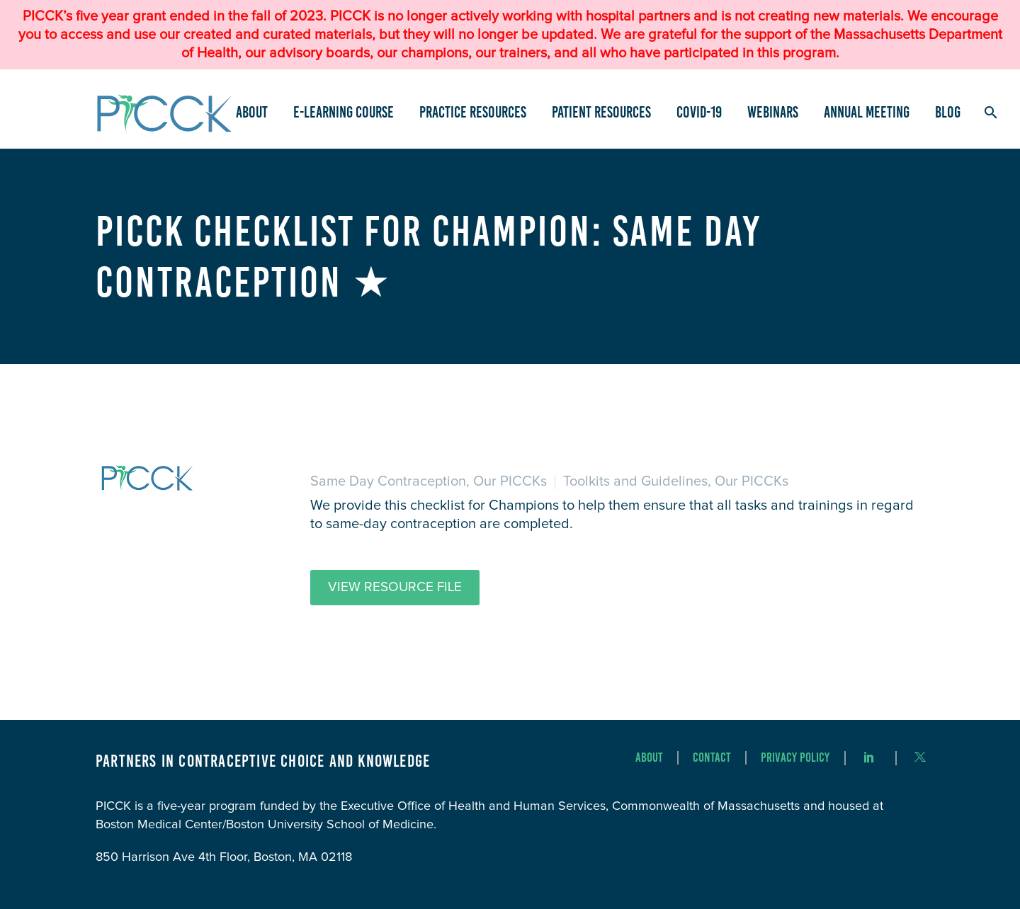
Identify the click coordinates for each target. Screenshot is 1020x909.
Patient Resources (601, 112)
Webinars (772, 112)
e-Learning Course (343, 112)
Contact (712, 758)
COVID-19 (699, 112)
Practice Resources (472, 112)
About (252, 112)
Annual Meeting (867, 112)
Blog (947, 112)
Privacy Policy (795, 758)
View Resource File (395, 587)
